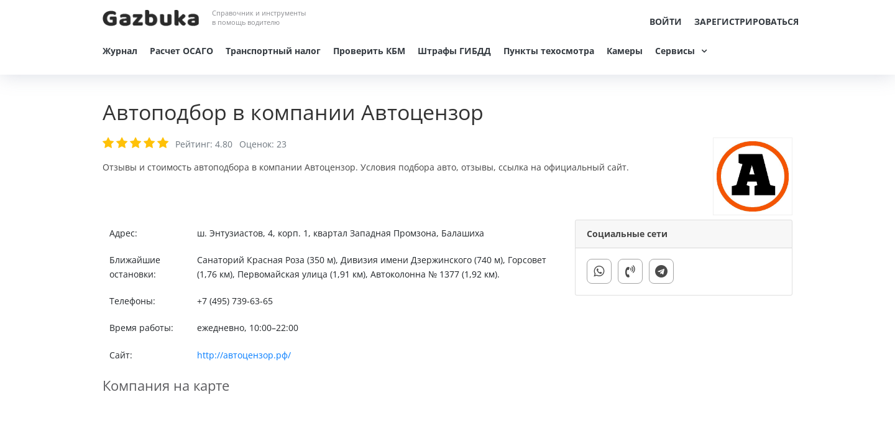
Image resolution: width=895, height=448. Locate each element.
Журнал (120, 51)
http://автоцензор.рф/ (244, 355)
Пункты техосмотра (548, 51)
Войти (665, 21)
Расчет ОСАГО (181, 51)
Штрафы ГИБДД (454, 51)
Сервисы (675, 51)
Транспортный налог (273, 51)
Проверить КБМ (369, 51)
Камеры (625, 51)
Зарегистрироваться (746, 21)
